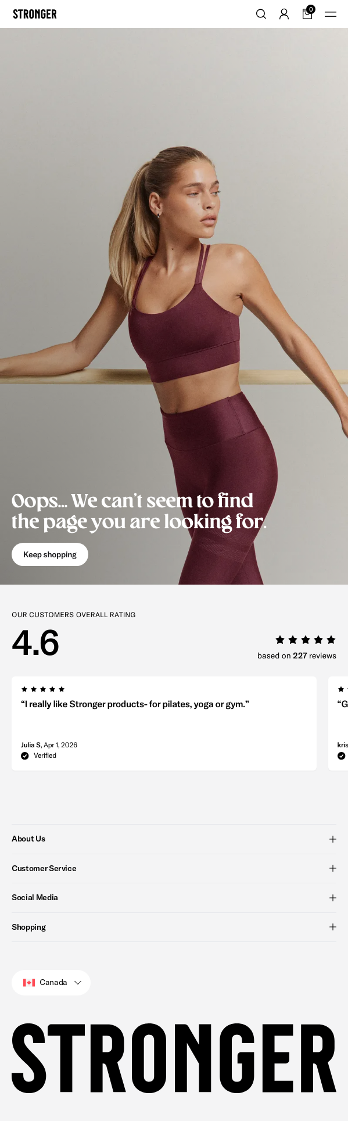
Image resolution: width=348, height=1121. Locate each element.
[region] (180, 727)
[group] (164, 727)
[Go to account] (284, 14)
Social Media (174, 897)
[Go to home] (35, 14)
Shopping (174, 927)
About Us (174, 838)
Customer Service (174, 868)
